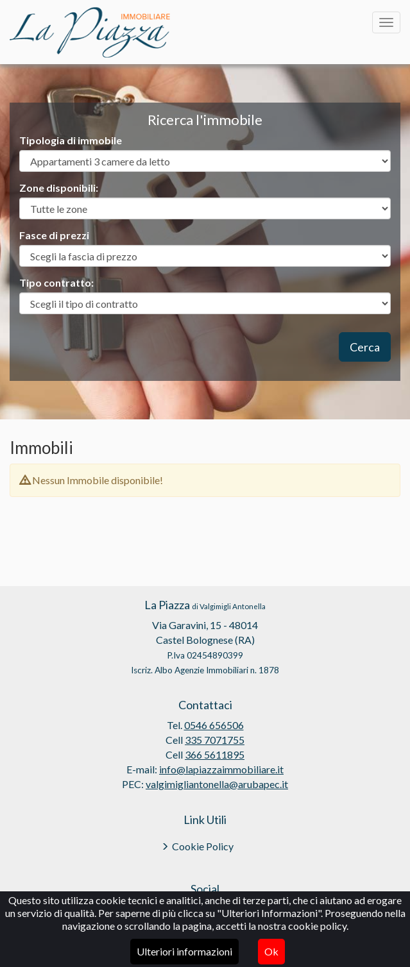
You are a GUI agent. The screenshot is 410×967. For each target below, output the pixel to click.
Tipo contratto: (56, 282)
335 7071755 (214, 740)
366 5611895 (214, 754)
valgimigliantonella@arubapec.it (217, 784)
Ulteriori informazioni (184, 951)
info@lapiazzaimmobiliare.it (221, 769)
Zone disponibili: (58, 187)
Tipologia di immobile (70, 140)
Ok (271, 951)
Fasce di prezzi (54, 235)
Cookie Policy (203, 846)
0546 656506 (214, 725)
